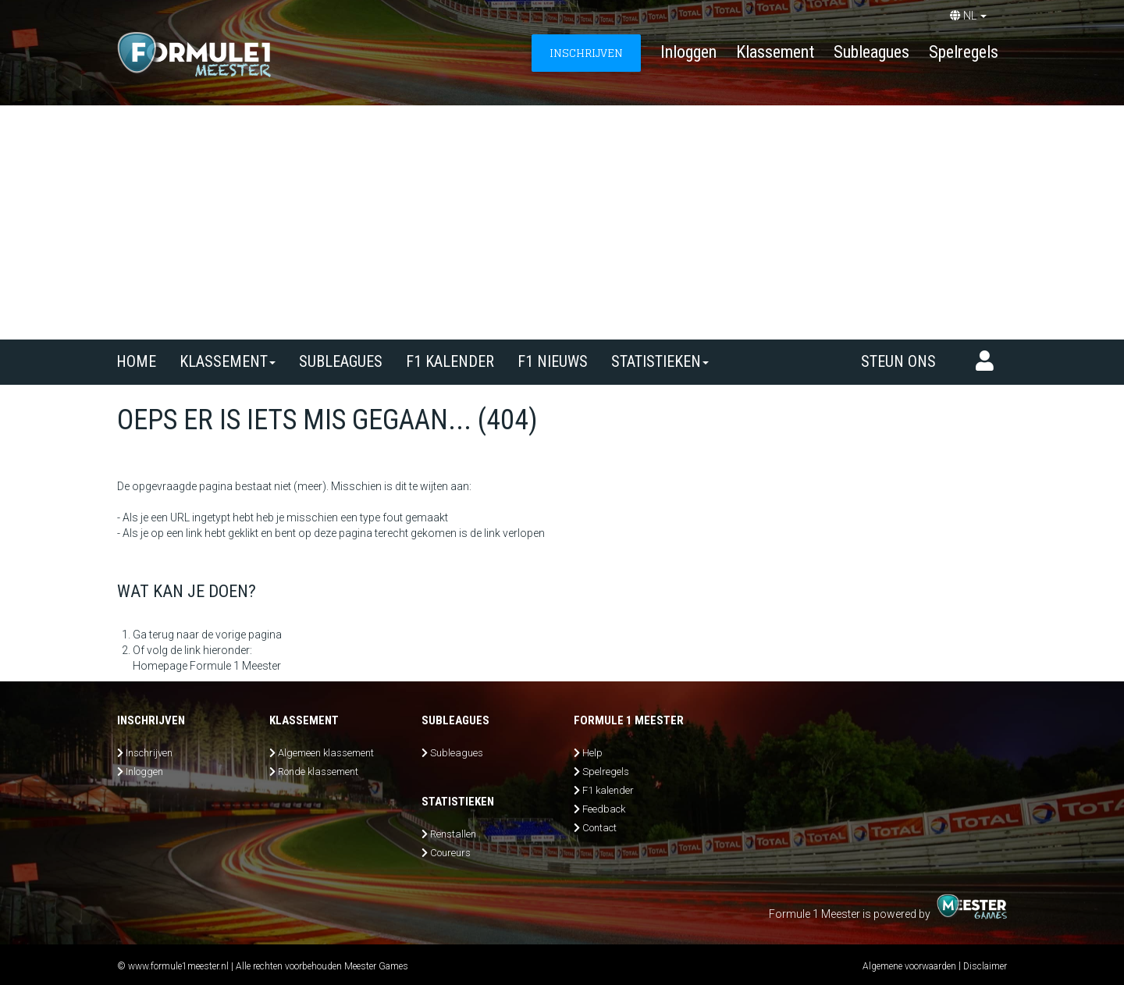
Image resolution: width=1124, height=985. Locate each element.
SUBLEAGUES (340, 361)
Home (136, 361)
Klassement (775, 52)
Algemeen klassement (326, 753)
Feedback (603, 809)
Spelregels (963, 52)
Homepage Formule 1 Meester (207, 666)
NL (968, 15)
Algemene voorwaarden (909, 966)
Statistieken (660, 361)
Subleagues (871, 52)
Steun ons (898, 361)
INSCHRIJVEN (586, 52)
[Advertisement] (562, 222)
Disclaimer (985, 966)
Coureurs (450, 853)
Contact (599, 828)
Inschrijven (149, 753)
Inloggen (688, 52)
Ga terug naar (166, 634)
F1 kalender (450, 361)
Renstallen (453, 834)
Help (592, 753)
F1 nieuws (553, 361)
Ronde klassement (318, 771)
